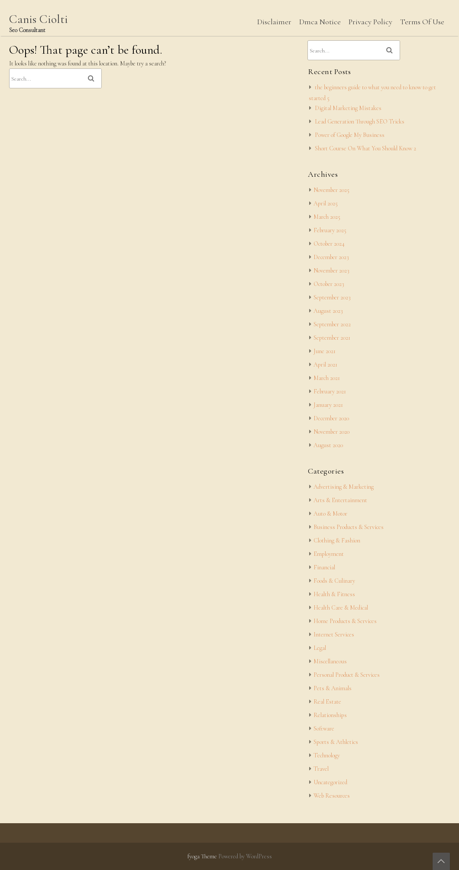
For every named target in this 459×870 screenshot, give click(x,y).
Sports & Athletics (336, 742)
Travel (321, 769)
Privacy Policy (370, 21)
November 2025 (331, 190)
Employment (329, 554)
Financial (324, 567)
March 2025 (327, 217)
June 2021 (325, 351)
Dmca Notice (320, 21)
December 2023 (331, 257)
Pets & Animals (333, 688)
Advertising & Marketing (344, 486)
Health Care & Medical (341, 607)
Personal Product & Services (347, 674)
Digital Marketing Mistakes (348, 108)
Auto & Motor (330, 513)
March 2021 (327, 378)
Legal (320, 648)
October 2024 (329, 243)
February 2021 (330, 391)
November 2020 (331, 431)
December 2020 (331, 418)
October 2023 (329, 284)
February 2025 (330, 230)
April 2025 (326, 203)
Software (324, 728)
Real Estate (327, 701)
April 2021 (325, 364)
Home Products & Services (345, 621)
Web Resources (332, 795)
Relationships (330, 715)
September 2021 (332, 337)
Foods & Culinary (334, 580)
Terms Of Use (422, 21)
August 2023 (328, 311)
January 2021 (328, 405)
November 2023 (331, 270)
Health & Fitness (334, 594)
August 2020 (328, 445)
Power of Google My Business (350, 135)
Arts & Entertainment (340, 500)
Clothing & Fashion (337, 540)
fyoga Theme (202, 856)
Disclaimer (274, 21)
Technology (327, 755)
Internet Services (334, 634)
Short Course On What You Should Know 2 (365, 148)
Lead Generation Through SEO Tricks (359, 121)
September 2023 (332, 297)
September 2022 (332, 324)
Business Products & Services (349, 527)
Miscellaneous (330, 661)
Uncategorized (330, 782)
